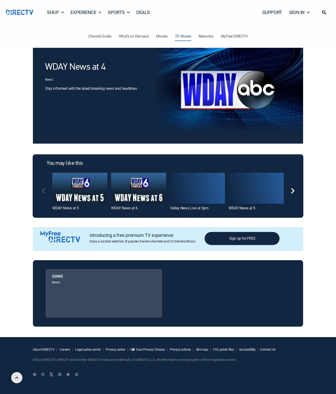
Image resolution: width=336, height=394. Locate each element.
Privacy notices (180, 349)
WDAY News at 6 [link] (124, 208)
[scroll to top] (16, 378)
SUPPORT (272, 12)
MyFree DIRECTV (234, 36)
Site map (201, 349)
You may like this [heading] (65, 163)
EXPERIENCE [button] (86, 12)
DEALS (143, 12)
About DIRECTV (43, 349)
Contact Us (268, 349)
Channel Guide (99, 36)
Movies (162, 36)
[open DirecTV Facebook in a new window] (43, 375)
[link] (79, 188)
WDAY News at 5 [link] (65, 208)
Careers (64, 349)
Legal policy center (88, 349)
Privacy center (115, 349)
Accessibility (247, 349)
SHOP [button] (55, 12)
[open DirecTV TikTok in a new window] (76, 375)
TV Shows (183, 36)
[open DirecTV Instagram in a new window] (60, 375)
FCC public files (223, 349)
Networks (206, 36)
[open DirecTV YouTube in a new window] (68, 375)
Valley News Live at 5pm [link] (189, 208)
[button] (324, 12)
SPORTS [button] (119, 12)
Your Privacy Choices (150, 349)
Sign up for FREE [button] (242, 238)
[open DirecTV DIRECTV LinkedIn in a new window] (34, 375)
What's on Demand (134, 36)
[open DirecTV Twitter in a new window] (51, 375)
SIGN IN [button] (299, 12)
